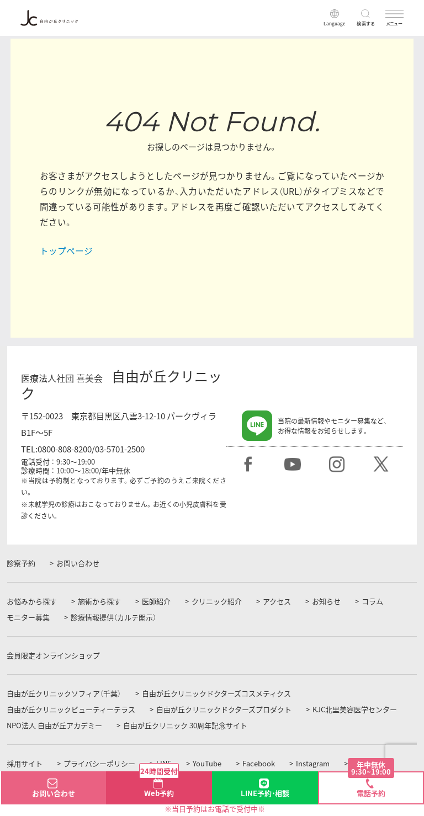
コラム (372, 601)
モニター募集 (28, 617)
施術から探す (99, 601)
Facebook (258, 763)
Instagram (313, 763)
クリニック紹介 (217, 601)
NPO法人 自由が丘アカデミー (54, 725)
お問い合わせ (77, 563)
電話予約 (371, 785)
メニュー (395, 23)
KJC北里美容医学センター (354, 709)
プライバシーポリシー (99, 763)
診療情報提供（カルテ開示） (113, 617)
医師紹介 (156, 601)
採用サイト (25, 763)
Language (335, 23)
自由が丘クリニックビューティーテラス (71, 709)
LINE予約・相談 (265, 793)
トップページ (66, 250)
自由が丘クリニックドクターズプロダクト (224, 709)
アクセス (277, 601)
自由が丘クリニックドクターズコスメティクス (216, 693)
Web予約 (159, 784)
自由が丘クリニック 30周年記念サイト (185, 725)
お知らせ (326, 601)
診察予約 (21, 563)
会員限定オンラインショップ (53, 655)
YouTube (207, 763)
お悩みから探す (32, 601)
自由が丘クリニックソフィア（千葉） (64, 693)
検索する (366, 23)
